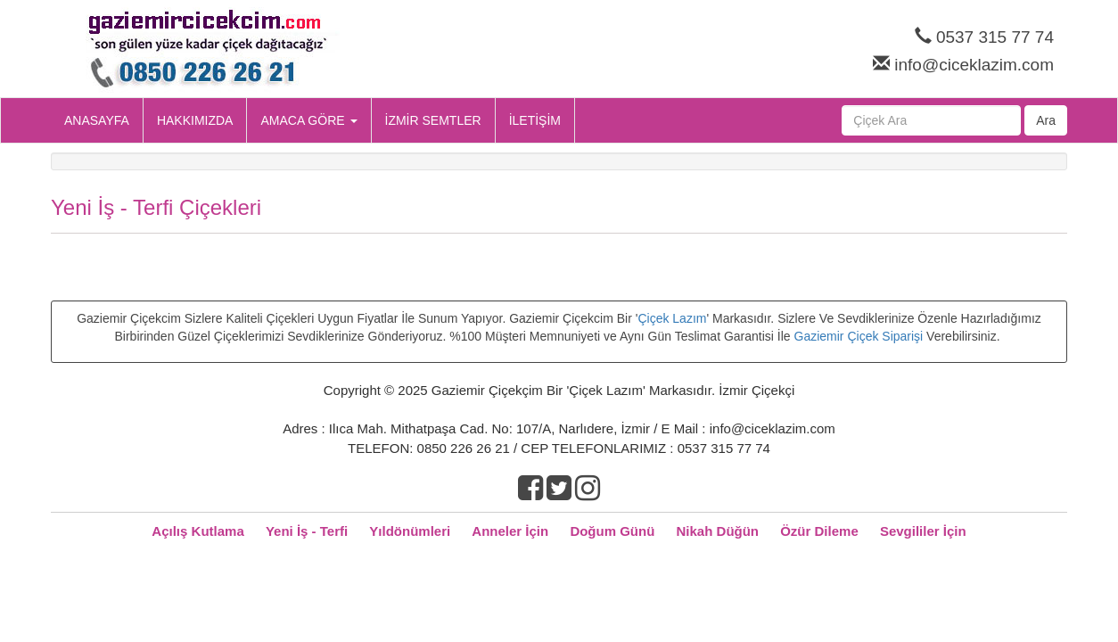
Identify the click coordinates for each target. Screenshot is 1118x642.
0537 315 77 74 (995, 37)
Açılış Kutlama (197, 531)
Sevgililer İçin (923, 531)
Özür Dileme (819, 531)
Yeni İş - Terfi (307, 531)
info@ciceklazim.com (974, 64)
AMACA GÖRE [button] (308, 120)
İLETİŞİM (535, 120)
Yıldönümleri (409, 531)
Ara (1046, 120)
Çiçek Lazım (671, 318)
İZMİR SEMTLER (433, 120)
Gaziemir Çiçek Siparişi (859, 336)
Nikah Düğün (718, 531)
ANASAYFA (96, 120)
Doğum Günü (612, 531)
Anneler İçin (510, 531)
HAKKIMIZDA (195, 120)
